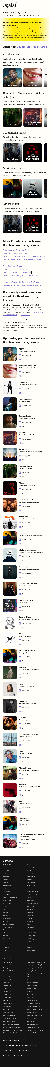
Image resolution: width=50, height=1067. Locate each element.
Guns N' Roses (31, 909)
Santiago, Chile (32, 1033)
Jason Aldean (31, 945)
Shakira (29, 924)
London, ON (7, 991)
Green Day (6, 921)
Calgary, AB (7, 986)
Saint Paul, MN (8, 971)
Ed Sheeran (7, 885)
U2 (4, 909)
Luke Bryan (30, 921)
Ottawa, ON (7, 997)
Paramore (6, 945)
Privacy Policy (12, 1055)
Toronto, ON (7, 1000)
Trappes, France (28, 279)
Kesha (29, 930)
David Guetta (31, 900)
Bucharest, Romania (33, 1003)
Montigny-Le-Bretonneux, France (16, 263)
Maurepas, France (34, 285)
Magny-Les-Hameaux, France (33, 256)
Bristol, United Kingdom (11, 1033)
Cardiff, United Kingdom (11, 1024)
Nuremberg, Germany (34, 980)
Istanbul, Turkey (32, 1012)
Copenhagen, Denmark (34, 974)
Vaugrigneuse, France (11, 279)
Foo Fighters (31, 877)
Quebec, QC (7, 988)
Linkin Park (6, 894)
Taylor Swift (7, 865)
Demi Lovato (31, 912)
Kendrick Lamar (8, 939)
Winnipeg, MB (7, 980)
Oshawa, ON (7, 994)
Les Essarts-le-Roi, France (29, 282)
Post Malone (31, 883)
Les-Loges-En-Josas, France (14, 285)
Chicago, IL (6, 968)
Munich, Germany (33, 983)
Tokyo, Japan (31, 1021)
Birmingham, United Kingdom (36, 962)
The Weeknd (7, 918)
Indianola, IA (7, 965)
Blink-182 (30, 918)
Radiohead (30, 927)
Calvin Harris (31, 951)
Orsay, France (25, 272)
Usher (5, 942)
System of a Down (33, 891)
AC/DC (29, 888)
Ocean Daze (36, 312)
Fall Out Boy (30, 906)
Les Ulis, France (9, 260)
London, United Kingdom (11, 1027)
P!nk (4, 930)
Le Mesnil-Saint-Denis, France (15, 276)
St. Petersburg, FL (9, 977)
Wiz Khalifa (30, 942)
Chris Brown (31, 871)
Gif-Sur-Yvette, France (11, 256)
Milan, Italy (30, 991)
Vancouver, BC (8, 1003)
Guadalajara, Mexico (9, 1018)
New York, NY (7, 962)
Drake (5, 874)
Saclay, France (33, 276)
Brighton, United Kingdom (35, 968)
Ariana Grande (8, 927)
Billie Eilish (6, 936)
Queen (5, 951)
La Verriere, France (10, 282)
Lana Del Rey (31, 885)
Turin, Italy (30, 994)
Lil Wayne (6, 948)
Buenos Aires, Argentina (35, 1030)
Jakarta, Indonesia (33, 1024)
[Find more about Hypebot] (25, 5)
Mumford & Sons (32, 903)
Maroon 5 (6, 883)
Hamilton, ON (7, 983)
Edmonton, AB (8, 1012)
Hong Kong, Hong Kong (34, 1015)
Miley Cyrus (30, 865)
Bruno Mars (7, 871)
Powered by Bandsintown (20, 1045)
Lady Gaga (6, 891)
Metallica (6, 915)
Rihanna (5, 912)
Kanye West (31, 874)
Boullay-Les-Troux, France (32, 46)
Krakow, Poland (32, 1000)
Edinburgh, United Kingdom (12, 1030)
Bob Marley (30, 939)
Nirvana (29, 880)
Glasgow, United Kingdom (35, 965)
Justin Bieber (7, 900)
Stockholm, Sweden (33, 1006)
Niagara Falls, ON (8, 1006)
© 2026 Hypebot (13, 1040)
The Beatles (7, 903)
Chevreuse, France (10, 253)
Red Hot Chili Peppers (10, 897)
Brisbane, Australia (33, 1027)
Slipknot (29, 948)
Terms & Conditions (16, 1050)
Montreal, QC (7, 1009)
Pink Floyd (30, 897)
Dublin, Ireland (31, 988)
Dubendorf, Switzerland (34, 1009)
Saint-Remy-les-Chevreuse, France (16, 250)
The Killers (30, 915)
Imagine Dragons (8, 924)
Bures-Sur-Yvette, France (13, 266)
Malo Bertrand (25, 315)
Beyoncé (6, 906)
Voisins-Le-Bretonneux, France (29, 260)
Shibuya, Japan (32, 1018)
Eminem (6, 868)
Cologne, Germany (33, 977)
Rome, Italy (30, 997)
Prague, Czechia (32, 971)
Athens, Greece (32, 986)
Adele (5, 888)
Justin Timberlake (32, 868)
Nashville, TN (7, 974)
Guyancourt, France (10, 272)
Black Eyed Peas (32, 936)
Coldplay (6, 880)
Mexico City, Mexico (9, 1015)
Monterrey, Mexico (9, 1021)
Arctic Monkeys (32, 894)
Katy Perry (6, 877)
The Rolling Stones (33, 933)
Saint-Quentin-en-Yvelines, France (16, 269)
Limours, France (25, 253)
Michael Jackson (8, 933)
